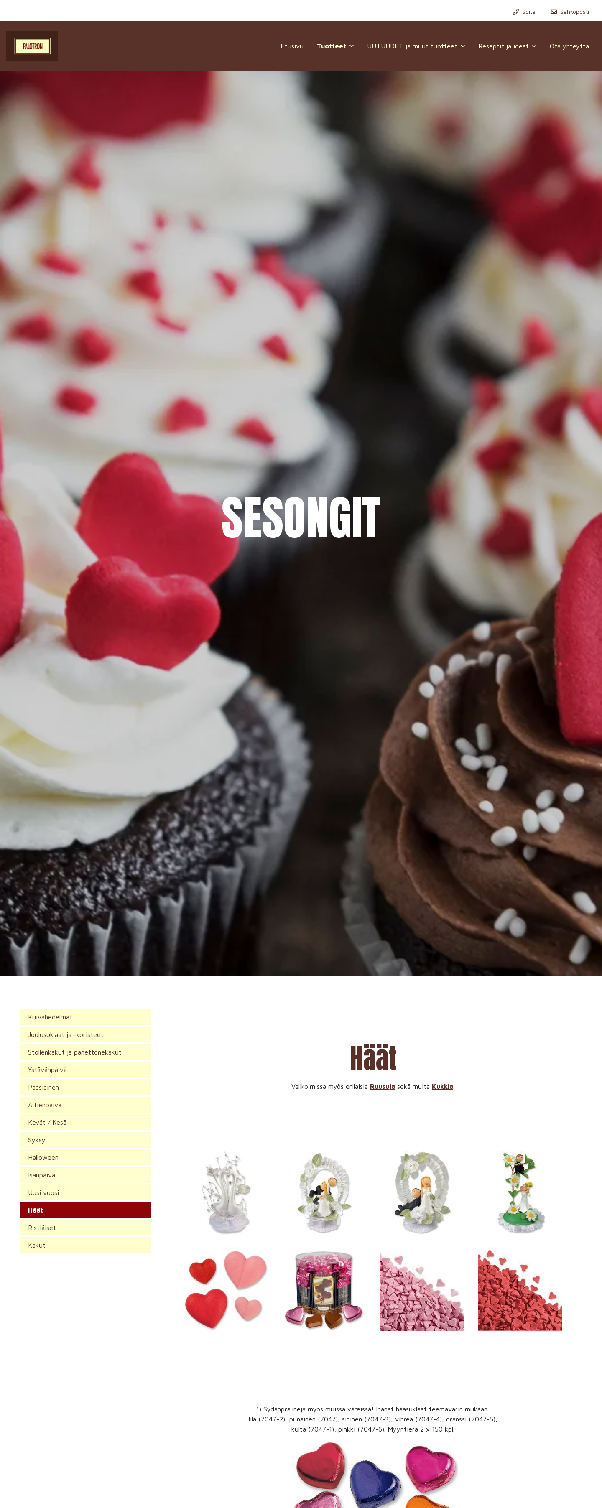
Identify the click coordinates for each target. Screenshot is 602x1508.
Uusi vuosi (43, 1192)
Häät (35, 1210)
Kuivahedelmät (50, 1017)
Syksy (37, 1140)
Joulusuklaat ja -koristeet (66, 1034)
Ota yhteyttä (569, 46)
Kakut (37, 1245)
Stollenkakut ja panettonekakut (75, 1052)
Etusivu (292, 46)
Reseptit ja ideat (503, 46)
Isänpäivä (41, 1175)
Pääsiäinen (43, 1087)
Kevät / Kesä (47, 1122)
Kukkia (442, 1086)
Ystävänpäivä (47, 1069)
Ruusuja (382, 1086)
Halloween (43, 1157)
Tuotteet (331, 46)
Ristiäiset (42, 1227)
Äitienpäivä (44, 1104)
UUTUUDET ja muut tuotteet (412, 46)
